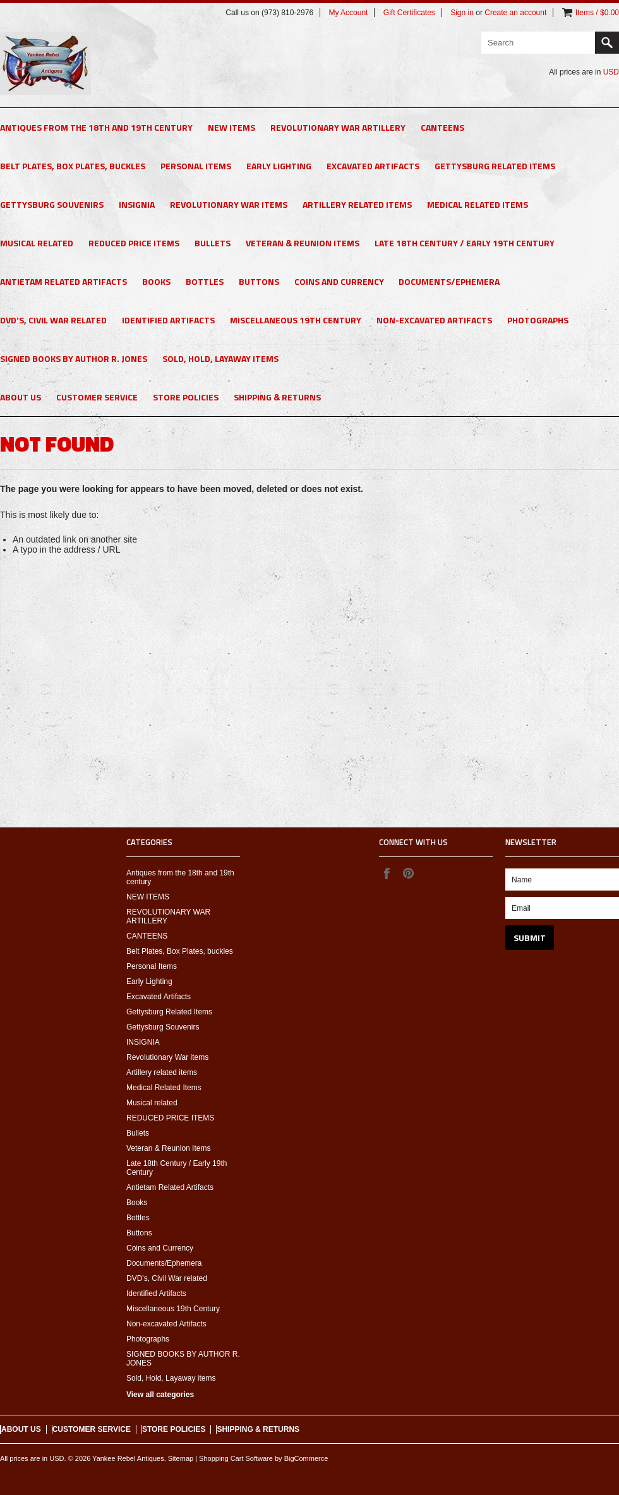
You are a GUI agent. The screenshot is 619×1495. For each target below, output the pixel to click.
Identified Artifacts (168, 320)
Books (156, 281)
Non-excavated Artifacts (434, 320)
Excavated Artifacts (373, 165)
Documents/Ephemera (449, 281)
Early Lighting (278, 165)
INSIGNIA (137, 204)
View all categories (160, 1394)
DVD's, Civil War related (53, 320)
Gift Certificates (409, 12)
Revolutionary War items (228, 204)
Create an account (515, 12)
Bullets (213, 242)
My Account (348, 12)
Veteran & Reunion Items (302, 242)
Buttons (259, 281)
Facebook (386, 872)
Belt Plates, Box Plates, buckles (72, 165)
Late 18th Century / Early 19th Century (465, 242)
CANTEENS (442, 127)
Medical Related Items (477, 204)
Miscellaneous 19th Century (295, 320)
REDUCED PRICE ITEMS (133, 242)
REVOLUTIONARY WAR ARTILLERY (338, 127)
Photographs (537, 320)
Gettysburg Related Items (495, 165)
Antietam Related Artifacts (63, 281)
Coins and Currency (339, 281)
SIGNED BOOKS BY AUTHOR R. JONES (73, 358)
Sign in (462, 12)
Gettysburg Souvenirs (52, 204)
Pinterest (408, 872)
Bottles (205, 281)
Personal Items (195, 165)
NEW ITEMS (231, 127)
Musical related (36, 242)
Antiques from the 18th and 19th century (96, 127)
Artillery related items (357, 204)
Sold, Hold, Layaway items (220, 358)
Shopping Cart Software (236, 1458)
